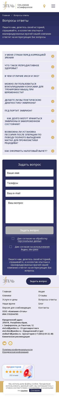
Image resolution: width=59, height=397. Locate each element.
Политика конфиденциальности (17, 349)
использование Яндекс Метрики (35, 248)
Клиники (6, 295)
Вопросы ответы (47, 299)
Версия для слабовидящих (16, 307)
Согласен (35, 390)
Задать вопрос (38, 281)
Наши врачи (8, 303)
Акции (41, 291)
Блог (40, 303)
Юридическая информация (15, 352)
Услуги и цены (9, 299)
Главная (6, 15)
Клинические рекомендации (16, 336)
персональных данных (29, 240)
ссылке (24, 390)
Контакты (43, 307)
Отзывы (42, 295)
